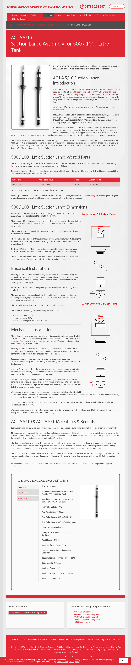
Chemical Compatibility (95, 639)
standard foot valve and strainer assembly (29, 341)
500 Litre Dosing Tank (81, 92)
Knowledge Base (77, 639)
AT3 (54, 117)
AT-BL (25, 135)
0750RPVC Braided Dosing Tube (86, 617)
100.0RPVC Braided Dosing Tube (87, 619)
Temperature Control (35, 649)
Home (11, 25)
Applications (23, 493)
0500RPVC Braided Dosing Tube (86, 614)
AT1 (110, 115)
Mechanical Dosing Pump (95, 649)
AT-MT (39, 135)
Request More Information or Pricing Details (27, 612)
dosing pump (38, 280)
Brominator (65, 649)
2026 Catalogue (113, 639)
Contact (22, 639)
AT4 (112, 120)
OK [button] (123, 661)
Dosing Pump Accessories (36, 25)
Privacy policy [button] (74, 662)
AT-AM (31, 135)
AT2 (114, 115)
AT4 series (57, 438)
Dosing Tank (113, 649)
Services (53, 639)
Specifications (23, 487)
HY (106, 115)
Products (19, 25)
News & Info (63, 639)
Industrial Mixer (52, 649)
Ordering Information (26, 498)
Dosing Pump (77, 649)
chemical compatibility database (90, 195)
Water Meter (19, 649)
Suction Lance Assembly (57, 25)
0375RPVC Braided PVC (83, 612)
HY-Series (18, 135)
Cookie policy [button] (62, 662)
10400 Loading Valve (82, 622)
